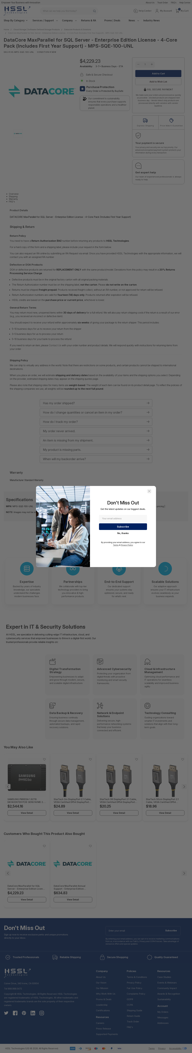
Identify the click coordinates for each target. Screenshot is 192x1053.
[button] (149, 491)
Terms (116, 545)
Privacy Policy (127, 545)
